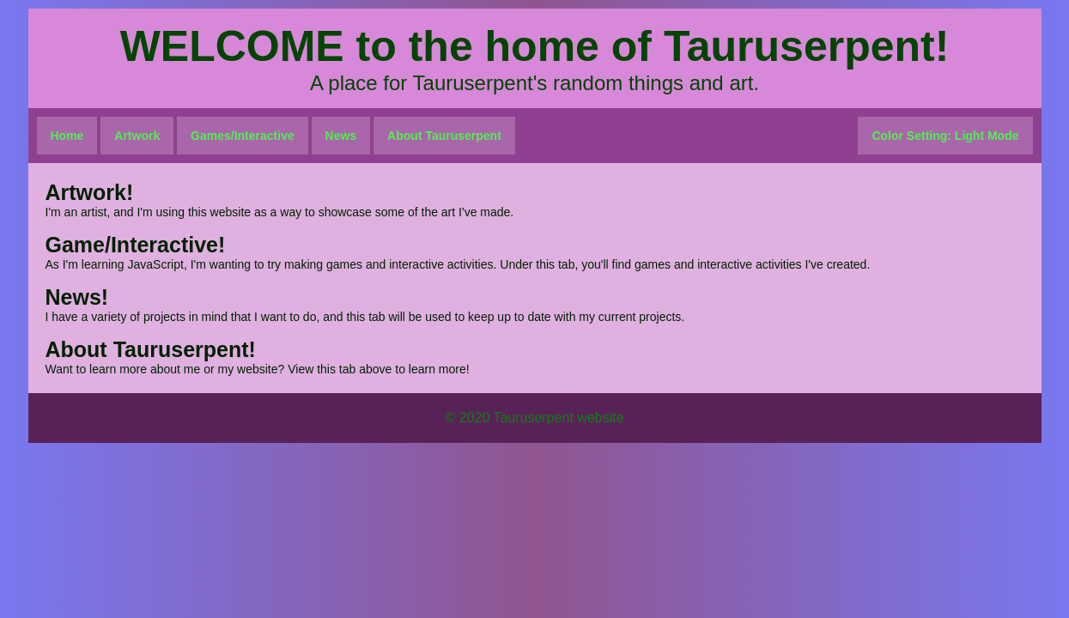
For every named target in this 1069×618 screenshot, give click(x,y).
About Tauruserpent (444, 135)
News (341, 135)
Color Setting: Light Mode (945, 135)
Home (67, 135)
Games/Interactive (243, 135)
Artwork (137, 135)
